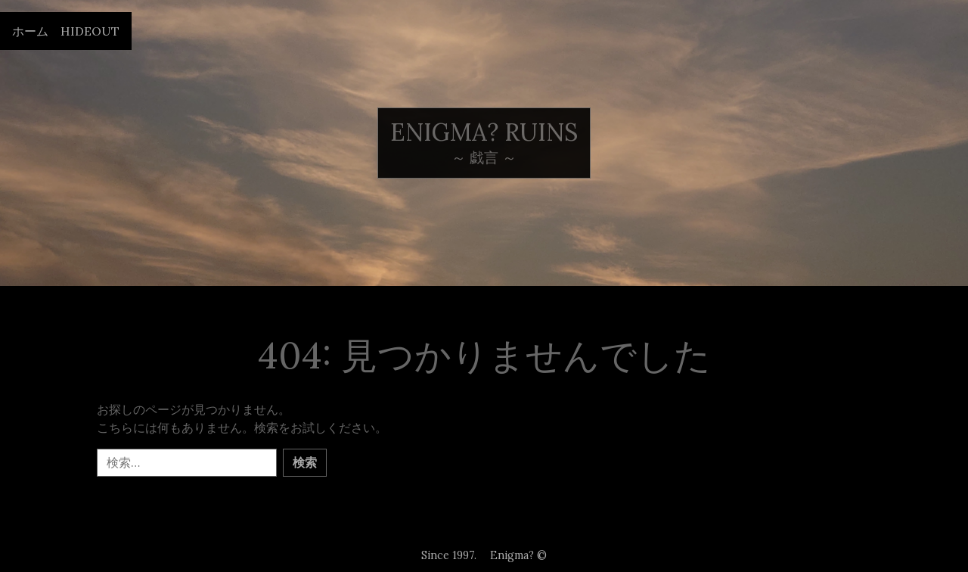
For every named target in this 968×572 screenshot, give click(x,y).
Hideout (89, 31)
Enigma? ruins (484, 132)
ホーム (30, 31)
